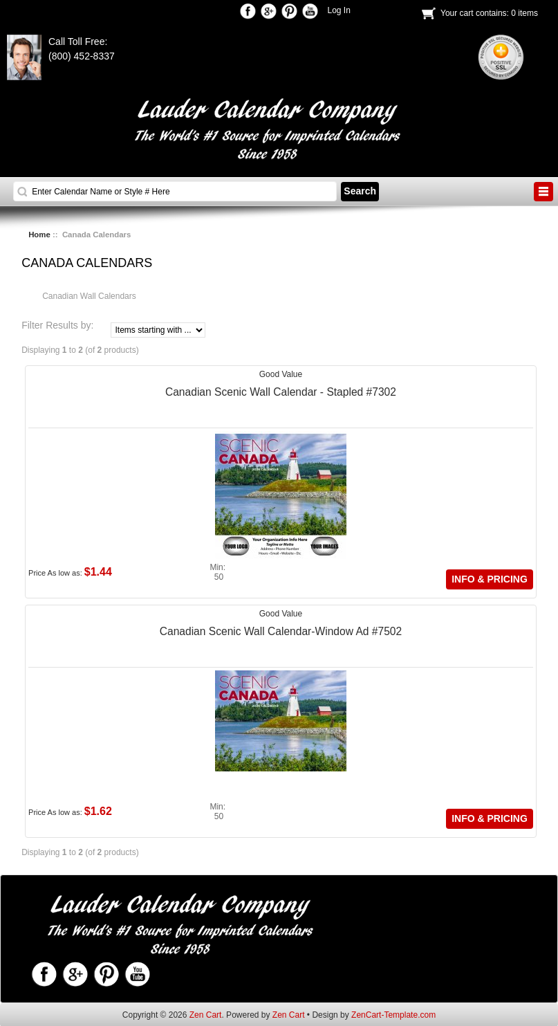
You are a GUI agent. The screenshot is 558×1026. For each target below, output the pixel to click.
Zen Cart (205, 1015)
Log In (339, 10)
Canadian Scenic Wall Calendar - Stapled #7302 (280, 392)
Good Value (281, 374)
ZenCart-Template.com (393, 1015)
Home (39, 234)
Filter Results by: (57, 325)
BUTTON (543, 191)
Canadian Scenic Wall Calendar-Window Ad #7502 (281, 631)
